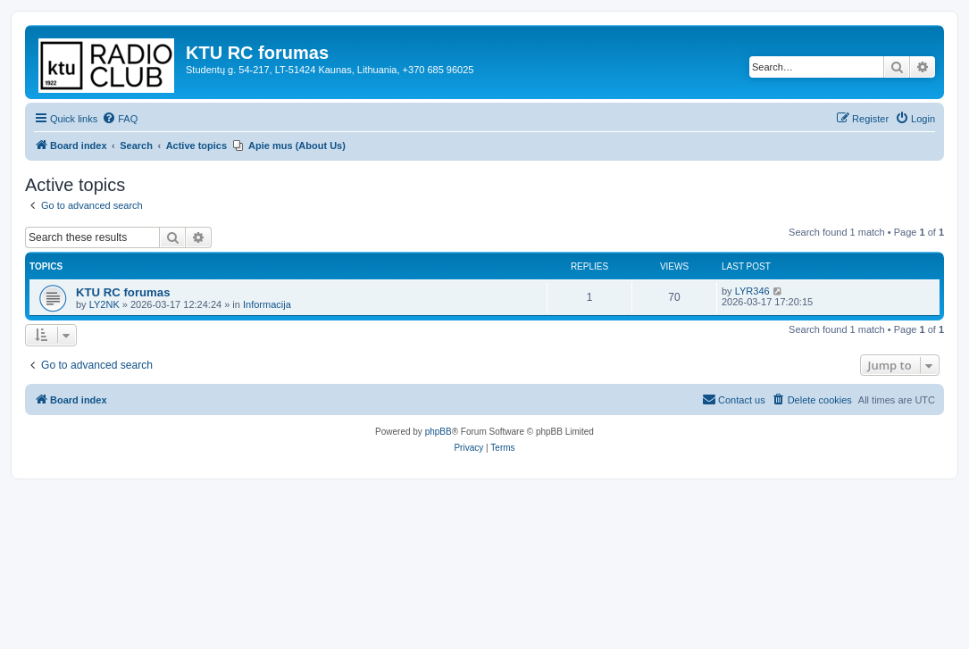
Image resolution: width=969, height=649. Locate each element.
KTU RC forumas (123, 292)
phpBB (438, 432)
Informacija (267, 304)
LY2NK (104, 304)
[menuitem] (120, 118)
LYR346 (752, 291)
